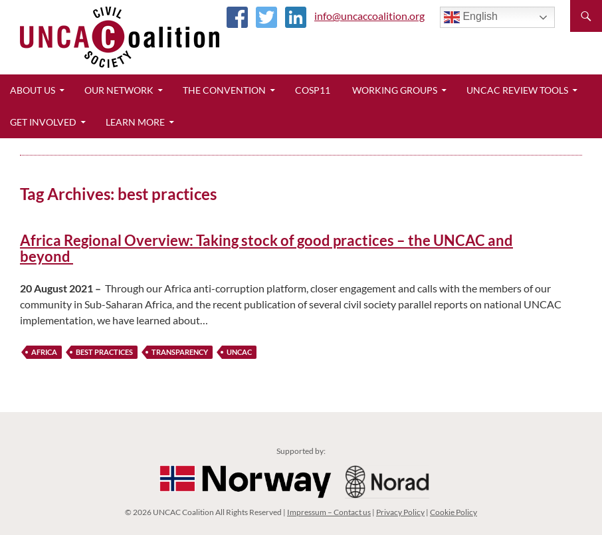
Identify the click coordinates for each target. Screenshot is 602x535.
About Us (32, 90)
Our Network (118, 90)
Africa (44, 352)
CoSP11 (312, 90)
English (471, 17)
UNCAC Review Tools (517, 90)
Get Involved (43, 122)
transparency (179, 352)
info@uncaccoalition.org (369, 15)
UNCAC (239, 352)
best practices (104, 352)
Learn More (135, 122)
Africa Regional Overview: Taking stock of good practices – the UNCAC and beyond (266, 248)
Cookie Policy (453, 512)
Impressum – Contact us (329, 512)
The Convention (224, 90)
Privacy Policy (400, 512)
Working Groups (394, 90)
